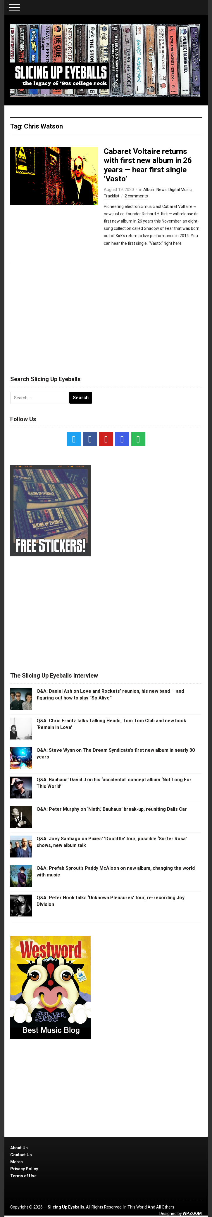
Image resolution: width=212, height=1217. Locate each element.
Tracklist (111, 196)
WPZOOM (192, 1213)
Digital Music (180, 189)
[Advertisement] (106, 316)
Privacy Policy (24, 1168)
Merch (16, 1161)
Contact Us (21, 1154)
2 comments (136, 196)
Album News (155, 189)
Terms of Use (23, 1175)
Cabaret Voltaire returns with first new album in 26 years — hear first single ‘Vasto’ (148, 165)
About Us (19, 1147)
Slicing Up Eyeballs (66, 1207)
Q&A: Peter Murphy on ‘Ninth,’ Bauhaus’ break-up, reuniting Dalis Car (112, 809)
